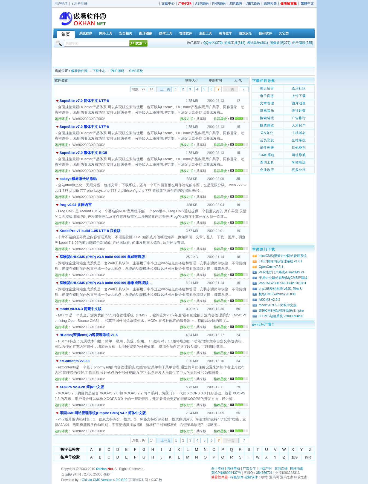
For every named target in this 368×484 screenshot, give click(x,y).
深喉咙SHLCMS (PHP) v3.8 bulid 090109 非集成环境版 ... (106, 283)
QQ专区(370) (213, 43)
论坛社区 (299, 88)
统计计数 (299, 111)
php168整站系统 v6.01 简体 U (281, 289)
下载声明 (265, 468)
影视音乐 (267, 111)
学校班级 (299, 162)
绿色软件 (237, 477)
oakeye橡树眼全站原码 (78, 179)
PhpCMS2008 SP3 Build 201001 (282, 283)
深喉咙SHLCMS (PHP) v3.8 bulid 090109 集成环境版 (102, 257)
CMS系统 (136, 71)
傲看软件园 (79, 71)
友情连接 (281, 468)
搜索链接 (267, 118)
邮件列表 (267, 148)
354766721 (264, 473)
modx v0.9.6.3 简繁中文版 (81, 309)
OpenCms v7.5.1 (271, 267)
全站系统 (299, 140)
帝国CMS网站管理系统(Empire (281, 311)
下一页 (229, 89)
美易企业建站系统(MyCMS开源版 (283, 278)
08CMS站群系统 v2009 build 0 (281, 316)
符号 (308, 457)
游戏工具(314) (234, 43)
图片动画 (299, 103)
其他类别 (299, 148)
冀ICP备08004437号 (226, 473)
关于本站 (217, 468)
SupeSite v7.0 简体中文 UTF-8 (84, 101)
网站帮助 (233, 468)
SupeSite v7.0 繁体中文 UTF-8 (84, 127)
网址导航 (299, 155)
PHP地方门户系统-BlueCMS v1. (282, 272)
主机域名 (299, 133)
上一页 (165, 89)
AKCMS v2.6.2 (269, 300)
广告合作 (249, 468)
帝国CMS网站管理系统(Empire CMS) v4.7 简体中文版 (103, 413)
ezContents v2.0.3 (75, 361)
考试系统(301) (257, 43)
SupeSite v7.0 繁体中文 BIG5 (83, 153)
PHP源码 (117, 71)
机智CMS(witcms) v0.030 (277, 294)
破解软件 (251, 477)
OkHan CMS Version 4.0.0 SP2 (105, 480)
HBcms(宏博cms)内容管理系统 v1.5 (89, 335)
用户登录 (61, 3)
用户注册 (80, 3)
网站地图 (296, 468)
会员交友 (267, 140)
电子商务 (267, 96)
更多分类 (299, 170)
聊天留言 (267, 88)
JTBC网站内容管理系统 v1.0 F (281, 261)
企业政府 (267, 170)
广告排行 (299, 118)
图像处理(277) (280, 43)
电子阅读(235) (302, 43)
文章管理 (267, 103)
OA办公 (267, 133)
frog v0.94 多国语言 (76, 205)
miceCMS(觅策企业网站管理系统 (283, 256)
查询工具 (267, 162)
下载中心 (99, 71)
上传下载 (299, 96)
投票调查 (267, 125)
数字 (295, 457)
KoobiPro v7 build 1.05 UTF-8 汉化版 (90, 231)
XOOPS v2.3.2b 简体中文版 (82, 387)
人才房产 (299, 125)
